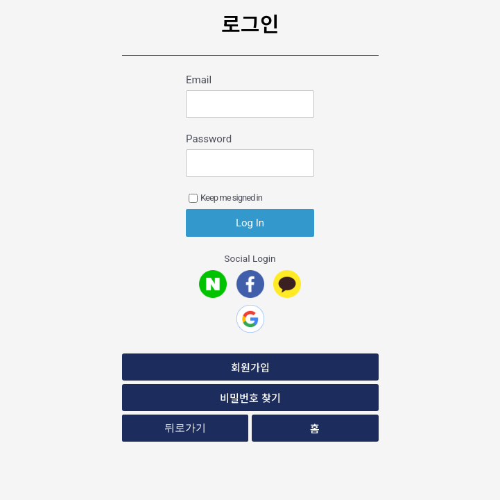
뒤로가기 (185, 428)
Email (199, 80)
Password (209, 139)
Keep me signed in (225, 197)
